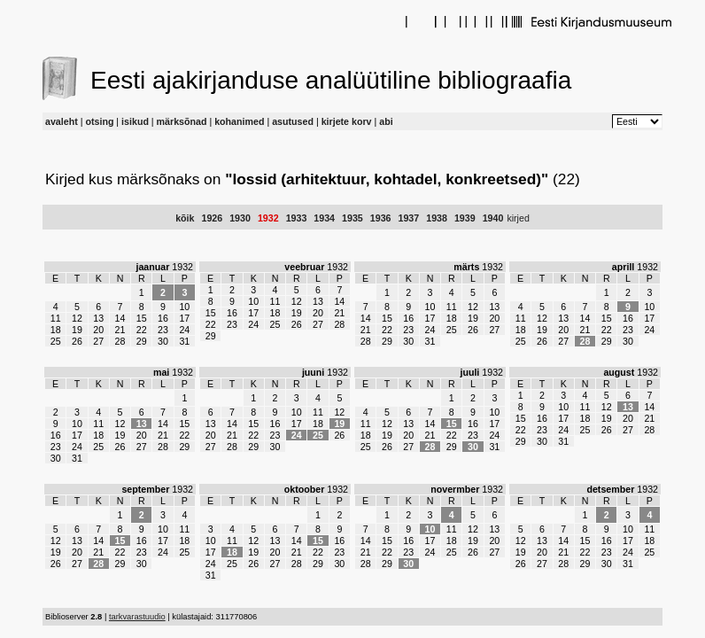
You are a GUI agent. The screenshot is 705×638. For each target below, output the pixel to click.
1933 (296, 218)
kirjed (518, 218)
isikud (135, 121)
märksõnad (182, 121)
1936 (380, 218)
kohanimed (239, 121)
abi (385, 121)
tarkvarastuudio (137, 616)
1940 (493, 218)
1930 (240, 218)
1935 (352, 218)
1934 (324, 218)
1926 (211, 218)
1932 (268, 218)
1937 (409, 218)
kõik (184, 218)
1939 (465, 218)
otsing (99, 121)
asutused (293, 121)
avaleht (61, 121)
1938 (436, 218)
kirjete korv (347, 121)
